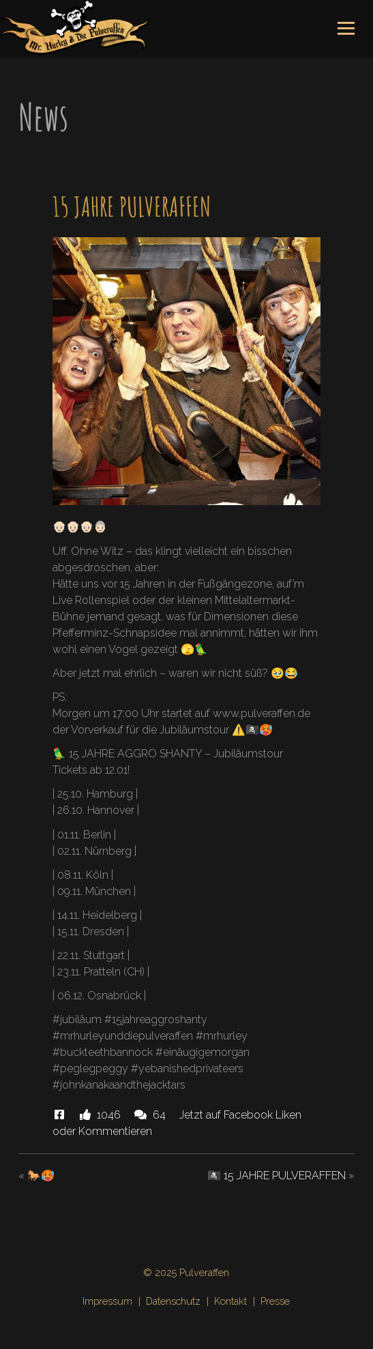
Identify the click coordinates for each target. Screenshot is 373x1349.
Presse (275, 1301)
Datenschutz (173, 1301)
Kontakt (230, 1301)
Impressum (107, 1301)
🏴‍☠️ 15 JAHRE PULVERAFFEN (276, 1175)
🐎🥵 (41, 1175)
